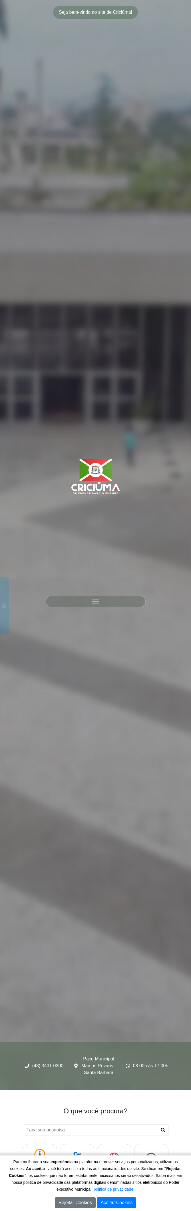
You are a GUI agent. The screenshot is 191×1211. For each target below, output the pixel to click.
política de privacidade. (114, 1189)
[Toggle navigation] (96, 601)
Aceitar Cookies (116, 1202)
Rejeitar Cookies (75, 1202)
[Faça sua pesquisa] (95, 1130)
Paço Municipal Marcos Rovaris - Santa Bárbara (98, 1065)
